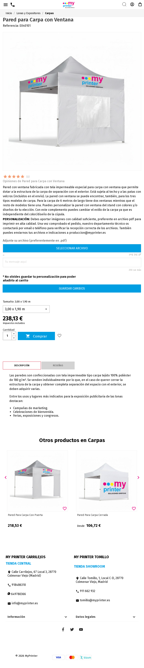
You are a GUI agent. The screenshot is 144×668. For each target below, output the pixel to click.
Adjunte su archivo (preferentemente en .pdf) (35, 240)
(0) (28, 176)
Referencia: (11, 25)
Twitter (72, 629)
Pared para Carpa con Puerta (25, 515)
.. (3, 254)
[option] (37, 489)
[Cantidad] (7, 336)
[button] (5, 477)
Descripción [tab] (21, 365)
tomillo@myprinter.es (93, 600)
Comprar (36, 336)
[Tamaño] (26, 309)
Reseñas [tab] (58, 365)
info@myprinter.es (23, 603)
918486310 (17, 585)
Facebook (63, 629)
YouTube (81, 629)
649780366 (17, 594)
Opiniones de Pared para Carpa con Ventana (33, 181)
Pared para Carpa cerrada (92, 515)
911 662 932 (85, 591)
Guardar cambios (72, 288)
